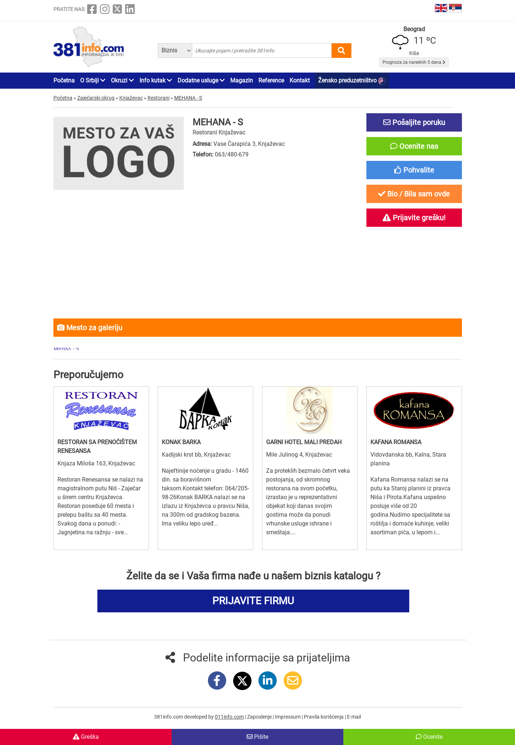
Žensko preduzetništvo (351, 81)
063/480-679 (232, 154)
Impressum (288, 717)
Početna (64, 80)
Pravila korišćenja (324, 717)
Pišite (257, 736)
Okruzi (122, 80)
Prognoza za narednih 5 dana (413, 62)
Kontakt (300, 80)
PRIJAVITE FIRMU (253, 601)
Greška (86, 736)
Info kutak (155, 80)
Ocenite (429, 736)
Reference (271, 80)
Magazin (241, 80)
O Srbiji (92, 80)
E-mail (354, 717)
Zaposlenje (260, 717)
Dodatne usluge (201, 80)
